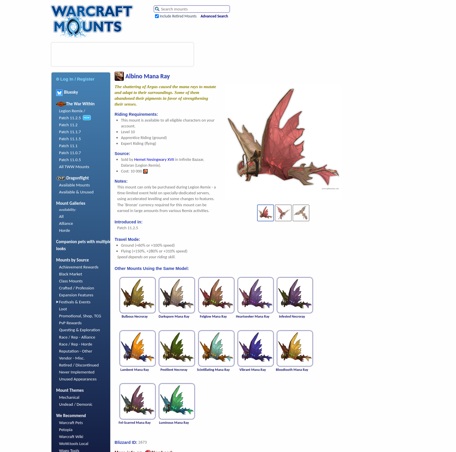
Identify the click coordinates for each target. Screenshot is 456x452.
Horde (64, 230)
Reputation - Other (75, 351)
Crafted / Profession (76, 288)
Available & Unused (76, 192)
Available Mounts (74, 185)
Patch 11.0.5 (70, 159)
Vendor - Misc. (72, 358)
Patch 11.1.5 (70, 138)
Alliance (66, 223)
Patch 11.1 (68, 145)
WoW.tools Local (73, 443)
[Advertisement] (122, 54)
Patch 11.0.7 (70, 152)
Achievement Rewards (79, 267)
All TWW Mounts (74, 166)
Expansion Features (76, 295)
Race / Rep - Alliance (77, 337)
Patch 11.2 (68, 124)
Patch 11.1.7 (70, 131)
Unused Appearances (78, 379)
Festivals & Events (74, 302)
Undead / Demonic (75, 404)
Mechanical (69, 397)
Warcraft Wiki (71, 436)
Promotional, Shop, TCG (80, 315)
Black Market (70, 274)
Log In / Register (75, 79)
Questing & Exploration (79, 329)
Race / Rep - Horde (75, 344)
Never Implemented (77, 372)
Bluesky (67, 92)
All (61, 216)
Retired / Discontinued (79, 365)
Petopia (65, 429)
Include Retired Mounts (178, 16)
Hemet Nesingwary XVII (154, 159)
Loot (63, 309)
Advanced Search (214, 16)
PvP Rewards (70, 322)
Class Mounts (71, 281)
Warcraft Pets (71, 422)
